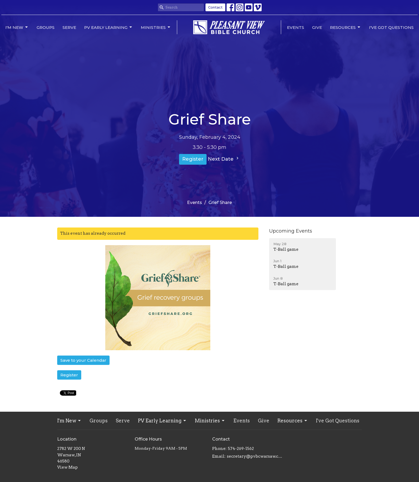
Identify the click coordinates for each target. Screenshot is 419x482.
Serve (69, 27)
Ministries (156, 27)
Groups (46, 27)
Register (192, 159)
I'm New (17, 27)
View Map (67, 467)
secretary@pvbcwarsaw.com (255, 456)
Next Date (224, 159)
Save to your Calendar (83, 360)
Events (295, 27)
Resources (345, 27)
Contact (215, 7)
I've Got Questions (391, 27)
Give (317, 27)
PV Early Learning (108, 27)
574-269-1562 (241, 448)
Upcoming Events (290, 231)
